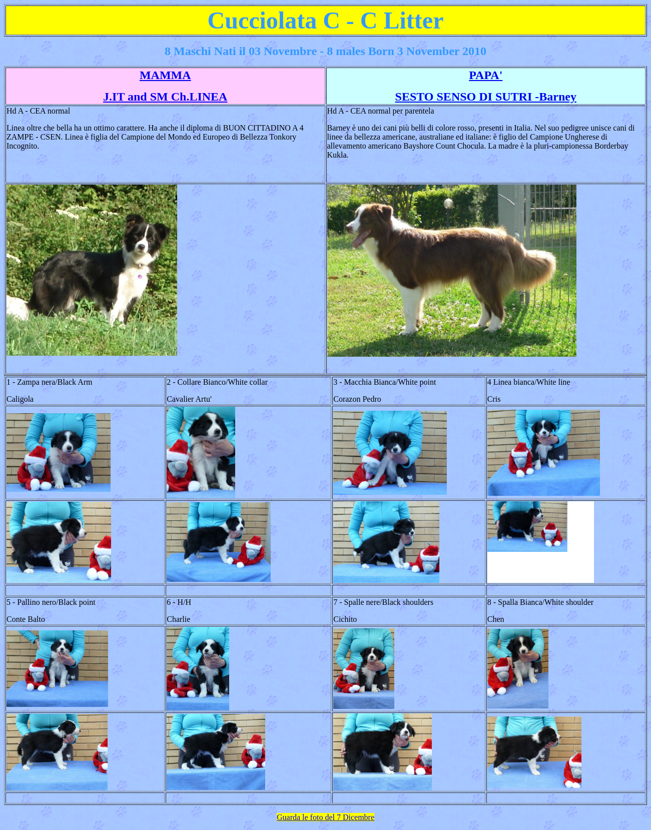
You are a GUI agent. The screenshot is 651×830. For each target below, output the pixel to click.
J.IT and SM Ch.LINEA (165, 96)
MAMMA (165, 75)
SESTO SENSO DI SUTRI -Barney (485, 96)
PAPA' (485, 75)
